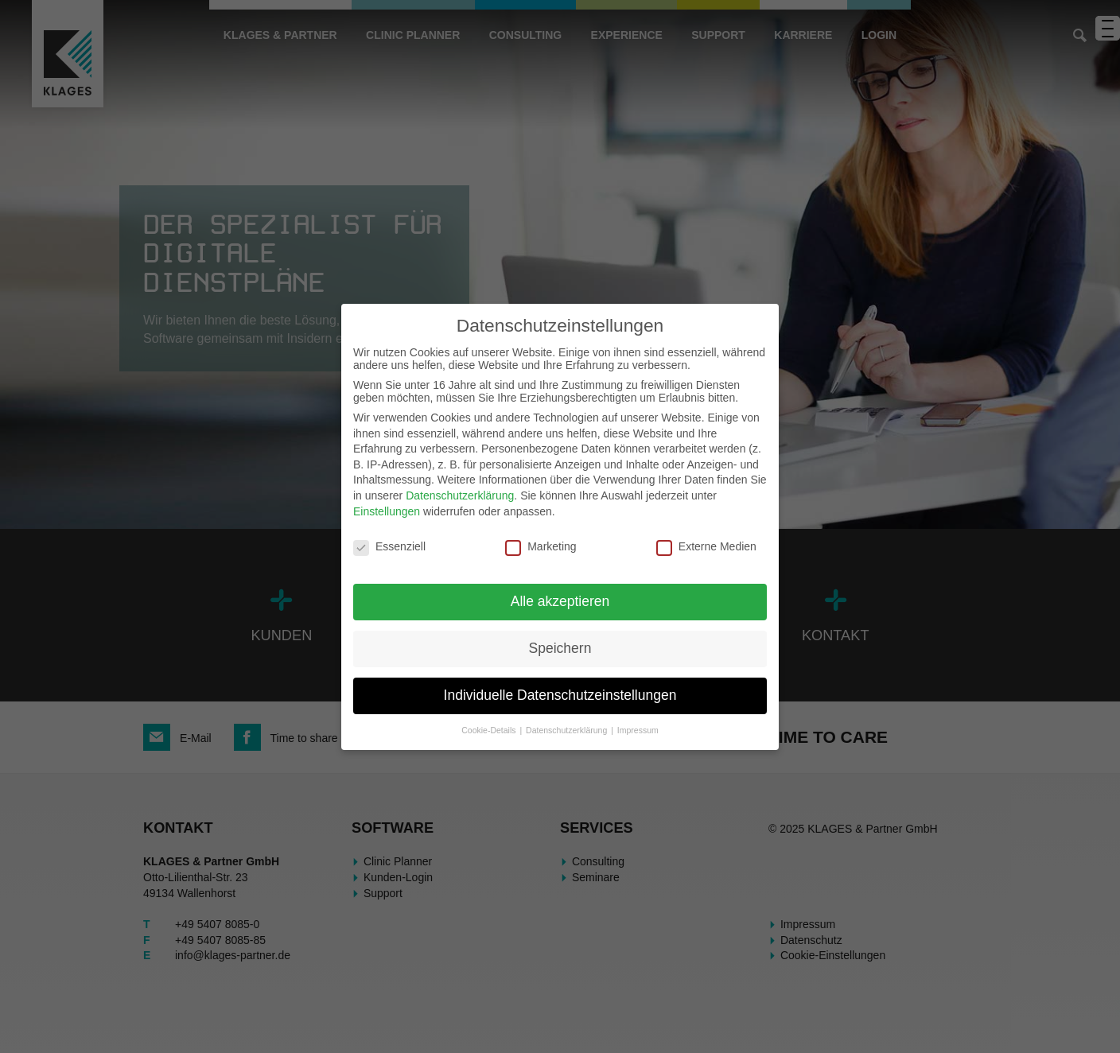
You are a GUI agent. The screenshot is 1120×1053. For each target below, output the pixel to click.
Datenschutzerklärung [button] (567, 730)
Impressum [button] (638, 730)
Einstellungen (386, 511)
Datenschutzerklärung (460, 495)
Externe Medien (706, 546)
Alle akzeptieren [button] (560, 601)
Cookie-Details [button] (489, 730)
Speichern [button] (560, 648)
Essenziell (389, 546)
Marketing (540, 546)
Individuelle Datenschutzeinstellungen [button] (560, 695)
